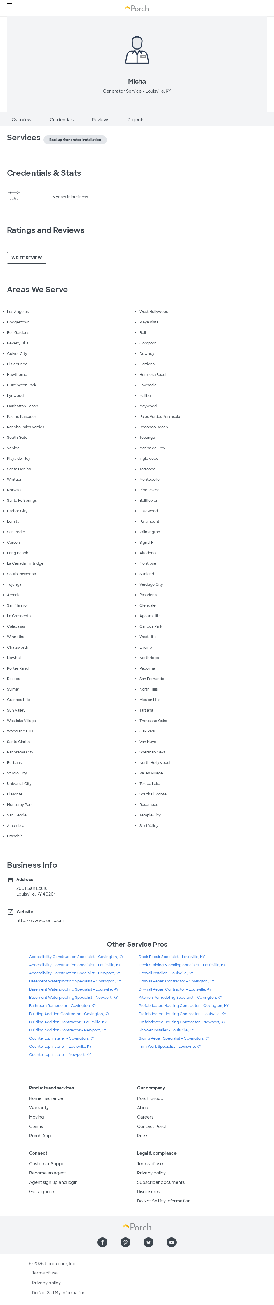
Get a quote (41, 1191)
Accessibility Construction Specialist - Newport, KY (74, 973)
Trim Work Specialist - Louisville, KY (170, 1046)
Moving (36, 1117)
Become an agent (47, 1173)
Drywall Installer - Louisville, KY (166, 973)
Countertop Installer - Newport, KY (60, 1054)
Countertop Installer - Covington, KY (61, 1038)
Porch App (40, 1135)
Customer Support (48, 1163)
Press (142, 1135)
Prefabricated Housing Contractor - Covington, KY (184, 1005)
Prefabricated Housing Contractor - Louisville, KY (182, 1014)
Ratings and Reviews (46, 230)
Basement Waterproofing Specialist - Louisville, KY (73, 989)
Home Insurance (46, 1098)
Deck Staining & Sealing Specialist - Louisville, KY (182, 965)
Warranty (39, 1107)
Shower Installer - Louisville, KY (166, 1030)
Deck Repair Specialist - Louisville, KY (172, 956)
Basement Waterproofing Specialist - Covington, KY (75, 981)
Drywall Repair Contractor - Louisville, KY (175, 989)
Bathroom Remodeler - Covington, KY (62, 1005)
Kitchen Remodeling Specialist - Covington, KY (180, 997)
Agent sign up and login (53, 1182)
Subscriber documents (161, 1182)
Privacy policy (151, 1173)
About (143, 1107)
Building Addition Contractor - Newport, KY (67, 1030)
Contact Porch (152, 1126)
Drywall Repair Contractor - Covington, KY (176, 981)
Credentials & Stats (44, 173)
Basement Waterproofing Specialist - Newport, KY (73, 997)
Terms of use (150, 1163)
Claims (36, 1126)
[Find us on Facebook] (102, 1242)
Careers (145, 1117)
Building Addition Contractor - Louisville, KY (68, 1022)
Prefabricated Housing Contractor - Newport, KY (182, 1022)
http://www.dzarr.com (40, 920)
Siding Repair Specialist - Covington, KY (174, 1038)
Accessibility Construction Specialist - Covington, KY (76, 956)
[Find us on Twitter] (148, 1242)
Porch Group (150, 1098)
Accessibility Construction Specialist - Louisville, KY (75, 965)
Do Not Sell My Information (164, 1201)
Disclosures (148, 1191)
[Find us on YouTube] (172, 1242)
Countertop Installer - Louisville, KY (60, 1046)
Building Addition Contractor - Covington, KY (69, 1014)
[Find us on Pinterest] (125, 1242)
